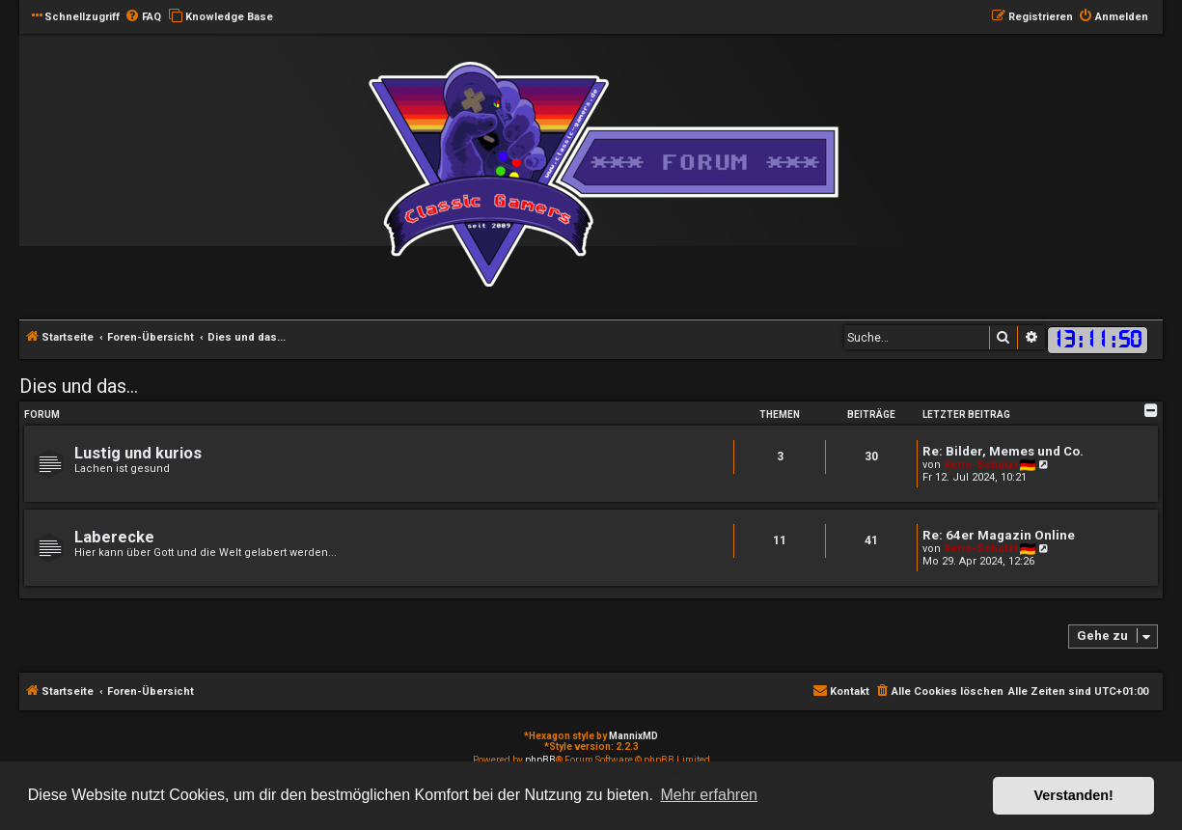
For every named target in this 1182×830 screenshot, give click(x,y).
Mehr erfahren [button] (708, 795)
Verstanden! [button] (1073, 795)
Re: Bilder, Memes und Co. (1003, 451)
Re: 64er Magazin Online (998, 535)
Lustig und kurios (138, 453)
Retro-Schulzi (980, 464)
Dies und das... (78, 386)
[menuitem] (142, 17)
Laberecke (114, 537)
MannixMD (633, 736)
